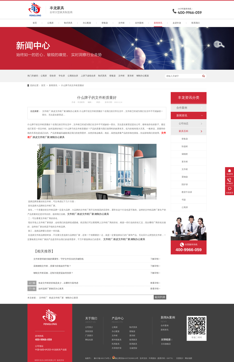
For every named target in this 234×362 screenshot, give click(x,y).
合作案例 (139, 23)
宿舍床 (53, 76)
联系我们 (195, 23)
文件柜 (121, 23)
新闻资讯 (158, 23)
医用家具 (133, 344)
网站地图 (188, 358)
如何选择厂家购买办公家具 (51, 289)
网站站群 (89, 340)
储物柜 (185, 154)
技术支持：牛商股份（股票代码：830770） (157, 358)
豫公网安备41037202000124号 (125, 357)
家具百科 (183, 131)
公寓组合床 (73, 76)
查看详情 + (155, 283)
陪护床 (185, 184)
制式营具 (68, 23)
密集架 (105, 23)
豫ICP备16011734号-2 (102, 358)
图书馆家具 (116, 340)
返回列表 (160, 297)
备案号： (88, 358)
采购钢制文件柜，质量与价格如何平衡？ (52, 266)
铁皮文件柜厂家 (56, 298)
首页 (35, 23)
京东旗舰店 (166, 344)
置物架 (185, 177)
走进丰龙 (177, 23)
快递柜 (185, 146)
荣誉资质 (89, 331)
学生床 (62, 76)
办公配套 (87, 23)
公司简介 (89, 327)
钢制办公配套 (142, 76)
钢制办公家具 (72, 298)
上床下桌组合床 (88, 76)
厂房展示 (89, 335)
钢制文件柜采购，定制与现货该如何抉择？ (53, 273)
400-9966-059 (190, 12)
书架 (184, 200)
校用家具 (133, 340)
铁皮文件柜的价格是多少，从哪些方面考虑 (58, 283)
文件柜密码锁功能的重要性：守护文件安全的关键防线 (58, 259)
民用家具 (116, 344)
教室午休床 (187, 192)
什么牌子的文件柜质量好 (72, 85)
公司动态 (183, 123)
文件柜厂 (43, 298)
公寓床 (50, 23)
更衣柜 (130, 76)
